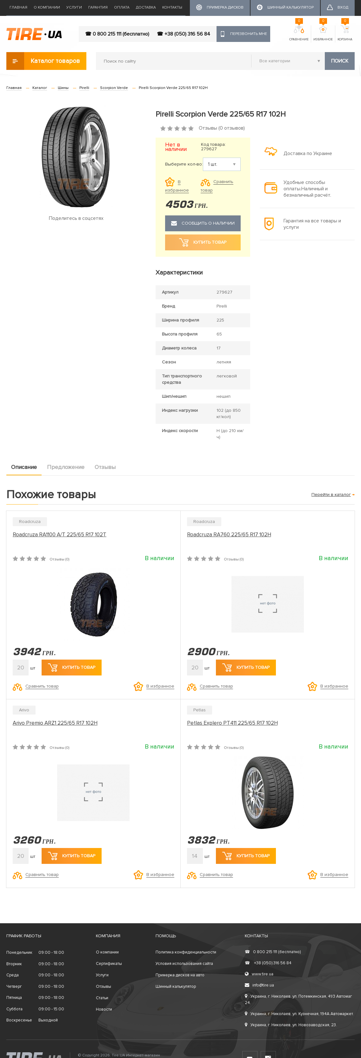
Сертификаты (109, 963)
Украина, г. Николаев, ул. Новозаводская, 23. (291, 1024)
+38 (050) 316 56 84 (268, 963)
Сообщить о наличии (203, 223)
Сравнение (299, 33)
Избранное (323, 33)
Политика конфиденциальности (186, 952)
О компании (47, 7)
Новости (104, 1009)
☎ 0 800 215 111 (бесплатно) (117, 34)
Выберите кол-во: (184, 164)
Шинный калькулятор (176, 986)
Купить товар (71, 667)
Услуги (74, 7)
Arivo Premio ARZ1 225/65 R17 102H (55, 723)
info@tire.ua (259, 985)
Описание (24, 467)
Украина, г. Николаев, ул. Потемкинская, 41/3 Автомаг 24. (298, 999)
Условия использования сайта (184, 963)
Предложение (65, 467)
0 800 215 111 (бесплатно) (273, 951)
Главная (18, 7)
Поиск (339, 61)
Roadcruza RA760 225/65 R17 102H (229, 534)
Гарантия (98, 7)
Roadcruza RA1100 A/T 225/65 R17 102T (59, 534)
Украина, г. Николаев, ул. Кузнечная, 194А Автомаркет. (299, 1013)
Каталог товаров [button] (43, 61)
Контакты (172, 7)
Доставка (146, 7)
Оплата (122, 7)
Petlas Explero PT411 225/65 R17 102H (232, 723)
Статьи (102, 997)
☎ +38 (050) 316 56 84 (183, 34)
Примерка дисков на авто (180, 975)
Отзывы (105, 467)
